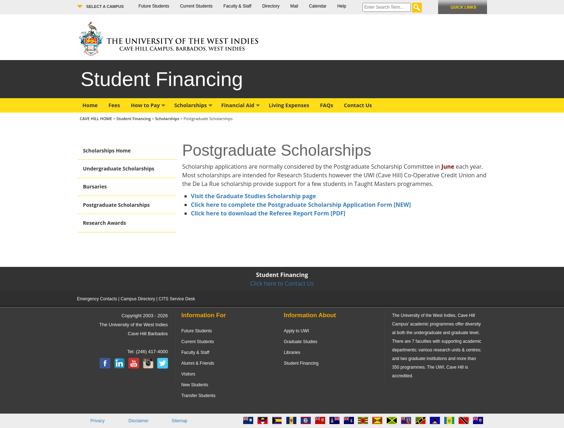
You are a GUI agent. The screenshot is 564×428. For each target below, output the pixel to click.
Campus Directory (137, 298)
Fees (114, 105)
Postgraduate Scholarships (116, 204)
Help (341, 6)
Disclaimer (138, 420)
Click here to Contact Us (282, 283)
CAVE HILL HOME (96, 118)
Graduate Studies (300, 341)
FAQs (326, 105)
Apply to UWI (296, 330)
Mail (294, 6)
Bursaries (94, 186)
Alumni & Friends (197, 363)
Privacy (97, 420)
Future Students (153, 6)
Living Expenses (289, 105)
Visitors (188, 374)
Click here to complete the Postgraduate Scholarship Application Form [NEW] (301, 205)
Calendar (318, 6)
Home (90, 105)
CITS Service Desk (177, 298)
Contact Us (358, 105)
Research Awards (104, 222)
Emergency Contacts (97, 298)
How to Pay (148, 105)
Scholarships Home (107, 150)
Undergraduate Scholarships (118, 168)
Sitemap (179, 420)
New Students (194, 384)
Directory (270, 6)
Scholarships (193, 105)
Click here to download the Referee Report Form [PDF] (268, 213)
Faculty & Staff (237, 6)
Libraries (292, 352)
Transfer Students (198, 395)
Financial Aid (240, 105)
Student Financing (134, 118)
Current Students (196, 6)
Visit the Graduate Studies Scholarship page (253, 196)
